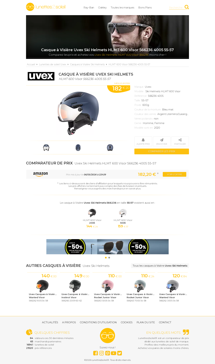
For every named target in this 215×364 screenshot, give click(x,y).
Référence (140, 95)
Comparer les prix (161, 151)
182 (120, 88)
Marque (138, 86)
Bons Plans (145, 7)
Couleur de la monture (147, 109)
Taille (137, 100)
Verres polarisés (143, 118)
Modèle (138, 91)
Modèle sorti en (143, 127)
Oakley (102, 7)
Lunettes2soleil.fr (45, 7)
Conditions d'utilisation (98, 322)
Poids (137, 105)
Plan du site (146, 322)
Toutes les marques (122, 7)
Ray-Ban (88, 7)
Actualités (50, 322)
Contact (165, 322)
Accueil (31, 64)
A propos (69, 322)
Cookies (127, 322)
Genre (137, 123)
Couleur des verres (145, 114)
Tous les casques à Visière (160, 265)
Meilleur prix (122, 83)
